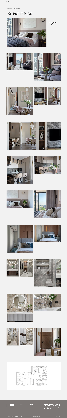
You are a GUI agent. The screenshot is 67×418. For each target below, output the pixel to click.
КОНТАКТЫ (36, 1)
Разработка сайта (57, 416)
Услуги (22, 406)
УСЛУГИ (28, 1)
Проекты (22, 405)
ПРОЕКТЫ (23, 1)
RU (58, 1)
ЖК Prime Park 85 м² (17, 8)
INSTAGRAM (31, 405)
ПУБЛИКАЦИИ (43, 1)
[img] (8, 2)
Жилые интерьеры (10, 8)
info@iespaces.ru (51, 404)
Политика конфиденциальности (35, 416)
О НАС (32, 1)
